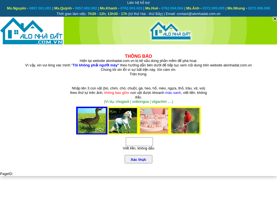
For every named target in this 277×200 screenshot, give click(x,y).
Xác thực (138, 160)
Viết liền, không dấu (138, 148)
